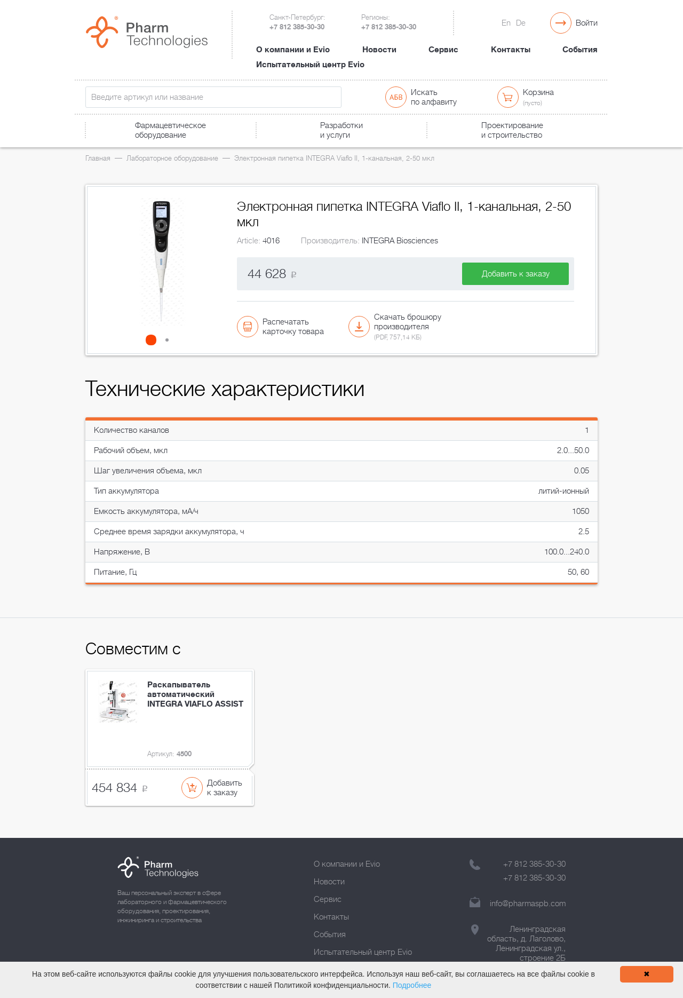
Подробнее (412, 985)
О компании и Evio (293, 49)
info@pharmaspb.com (528, 903)
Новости (379, 49)
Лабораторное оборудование (172, 158)
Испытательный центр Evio (310, 64)
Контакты (510, 49)
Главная (97, 158)
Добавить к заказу (516, 274)
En (506, 23)
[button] (154, 340)
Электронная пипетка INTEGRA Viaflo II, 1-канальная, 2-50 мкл (334, 158)
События (580, 49)
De (521, 23)
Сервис (443, 49)
